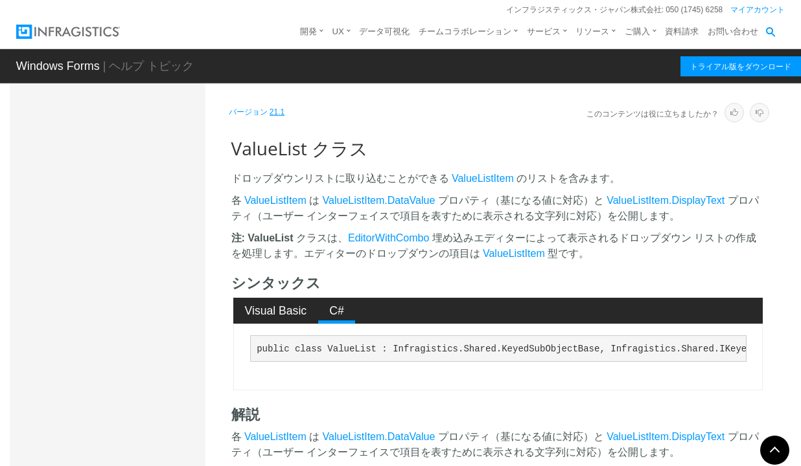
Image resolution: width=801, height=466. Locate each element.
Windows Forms (58, 66)
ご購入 (637, 31)
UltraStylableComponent (131, 155)
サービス (544, 31)
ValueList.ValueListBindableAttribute (142, 429)
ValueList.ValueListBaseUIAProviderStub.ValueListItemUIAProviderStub (141, 388)
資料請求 (682, 31)
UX (337, 31)
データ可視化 (384, 31)
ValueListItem (483, 178)
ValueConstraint (114, 294)
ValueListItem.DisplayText (666, 200)
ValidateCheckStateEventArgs (140, 242)
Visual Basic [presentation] (276, 310)
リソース (592, 31)
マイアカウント (757, 9)
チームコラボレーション (465, 31)
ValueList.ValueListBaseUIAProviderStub (141, 345)
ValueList (102, 316)
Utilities (96, 213)
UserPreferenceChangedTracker (141, 183)
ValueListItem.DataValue (379, 200)
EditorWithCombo (388, 237)
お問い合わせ (733, 31)
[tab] (275, 311)
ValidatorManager (117, 271)
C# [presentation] (336, 310)
